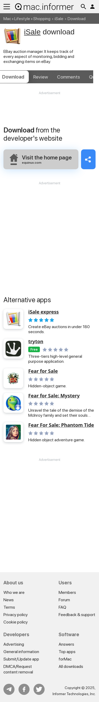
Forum (64, 599)
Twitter (39, 689)
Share (88, 159)
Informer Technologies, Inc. (74, 694)
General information (21, 651)
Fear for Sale (43, 371)
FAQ (62, 607)
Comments (68, 77)
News (8, 599)
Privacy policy (15, 614)
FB (24, 689)
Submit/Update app (21, 659)
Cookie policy (15, 622)
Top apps (67, 651)
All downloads (71, 666)
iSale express (43, 312)
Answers (66, 644)
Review (40, 77)
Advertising (13, 644)
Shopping (41, 18)
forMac (65, 659)
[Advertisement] (49, 111)
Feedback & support (77, 614)
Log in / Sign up (92, 6)
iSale (59, 18)
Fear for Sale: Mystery (54, 396)
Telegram (9, 689)
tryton (35, 342)
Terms (9, 607)
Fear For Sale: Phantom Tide (61, 425)
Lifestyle (22, 18)
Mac (7, 18)
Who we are (14, 592)
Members (67, 592)
